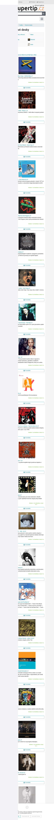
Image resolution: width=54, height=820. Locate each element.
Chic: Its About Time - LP (16, 357)
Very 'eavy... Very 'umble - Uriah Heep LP (20, 288)
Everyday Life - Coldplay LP (16, 252)
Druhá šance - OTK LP (15, 393)
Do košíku (27, 87)
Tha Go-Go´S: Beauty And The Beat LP (19, 602)
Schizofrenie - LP (14, 707)
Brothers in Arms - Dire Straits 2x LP (19, 179)
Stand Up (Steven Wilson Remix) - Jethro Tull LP (22, 638)
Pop (13, 44)
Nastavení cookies (36, 816)
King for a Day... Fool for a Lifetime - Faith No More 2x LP (24, 426)
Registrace (40, 2)
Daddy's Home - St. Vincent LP (17, 772)
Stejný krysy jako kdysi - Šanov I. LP (19, 110)
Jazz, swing (15, 39)
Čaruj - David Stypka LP (16, 495)
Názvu (32, 55)
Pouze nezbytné (25, 816)
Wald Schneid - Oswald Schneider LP (19, 671)
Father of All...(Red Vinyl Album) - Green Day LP (22, 145)
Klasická (31, 39)
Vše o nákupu (18, 2)
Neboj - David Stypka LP (16, 740)
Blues (30, 34)
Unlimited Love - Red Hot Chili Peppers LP (20, 215)
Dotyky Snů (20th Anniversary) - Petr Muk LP (21, 322)
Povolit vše (16, 816)
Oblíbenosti (19, 55)
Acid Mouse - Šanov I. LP (16, 460)
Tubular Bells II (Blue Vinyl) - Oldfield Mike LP (21, 76)
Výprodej (14, 51)
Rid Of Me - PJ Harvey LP (16, 567)
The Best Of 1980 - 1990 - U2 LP (18, 531)
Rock (30, 44)
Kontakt (12, 2)
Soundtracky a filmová (18, 34)
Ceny (26, 55)
